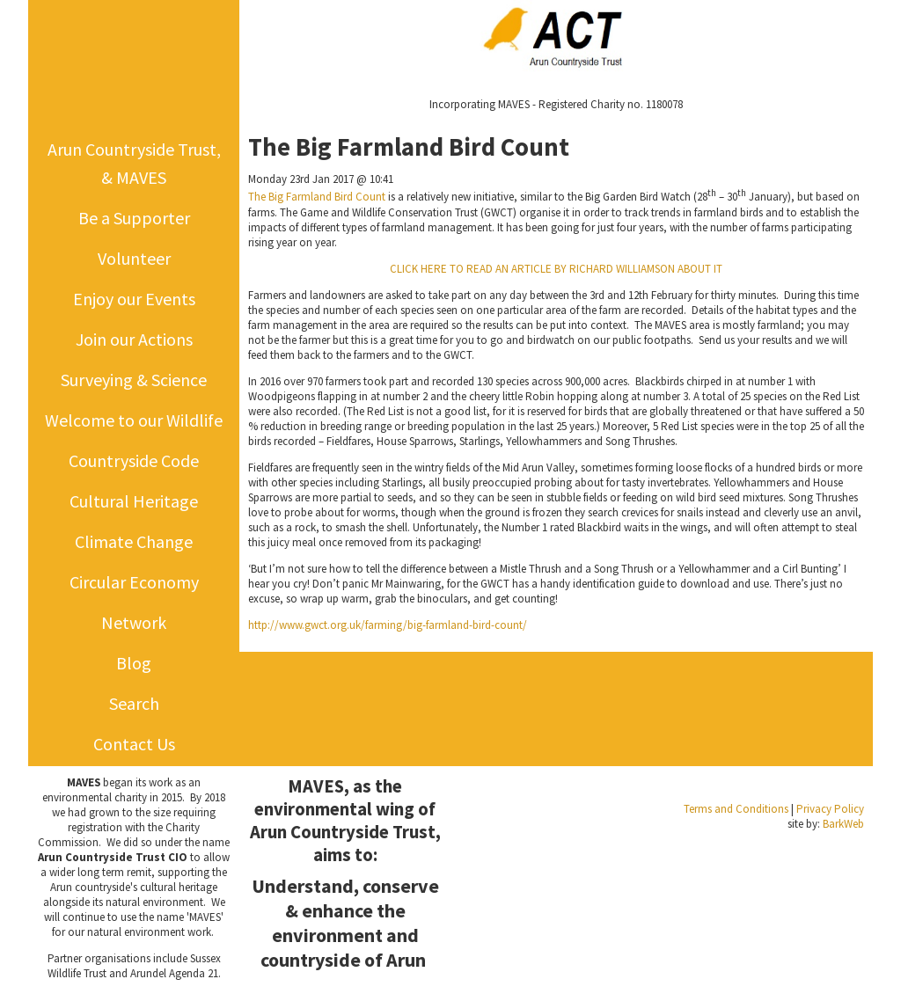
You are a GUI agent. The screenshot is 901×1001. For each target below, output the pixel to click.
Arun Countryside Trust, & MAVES (134, 163)
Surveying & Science (134, 380)
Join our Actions (134, 339)
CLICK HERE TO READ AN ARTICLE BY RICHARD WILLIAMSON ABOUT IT (556, 268)
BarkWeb (843, 823)
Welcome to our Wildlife (134, 420)
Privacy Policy (830, 808)
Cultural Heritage (134, 501)
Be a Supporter (134, 218)
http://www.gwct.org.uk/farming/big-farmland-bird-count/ (387, 624)
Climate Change (134, 541)
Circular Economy (134, 582)
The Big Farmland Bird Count (316, 197)
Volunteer (134, 258)
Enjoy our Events (134, 299)
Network (133, 622)
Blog (133, 663)
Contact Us (134, 744)
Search (134, 703)
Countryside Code (134, 460)
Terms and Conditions (736, 808)
